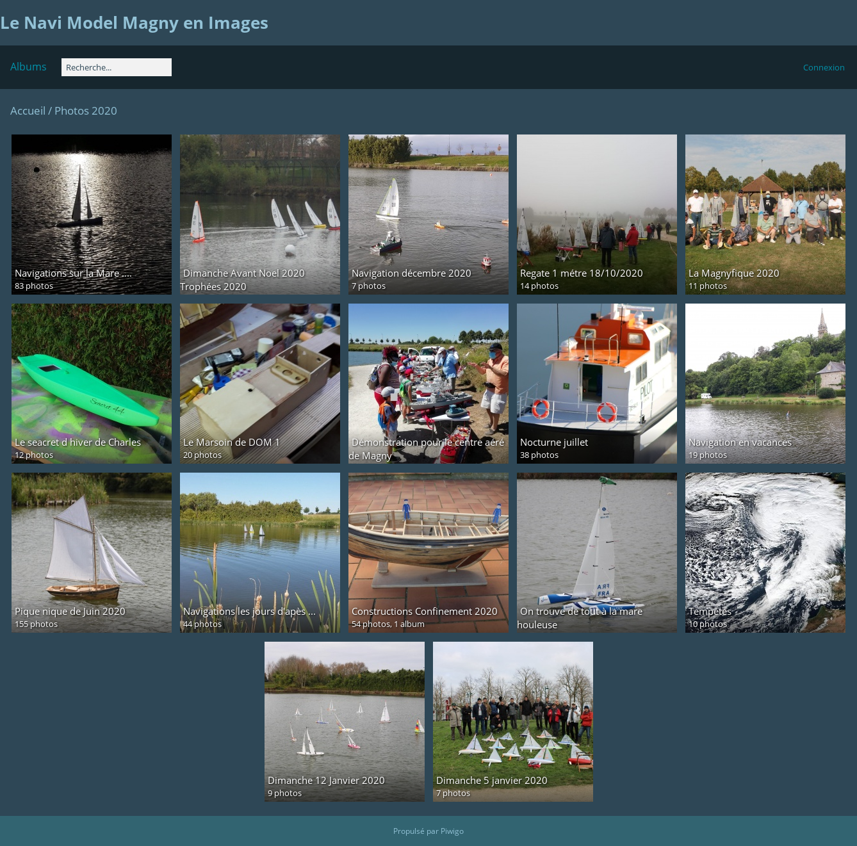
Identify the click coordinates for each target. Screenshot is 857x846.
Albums (28, 67)
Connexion (824, 67)
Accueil (27, 110)
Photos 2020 (85, 110)
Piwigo (452, 831)
